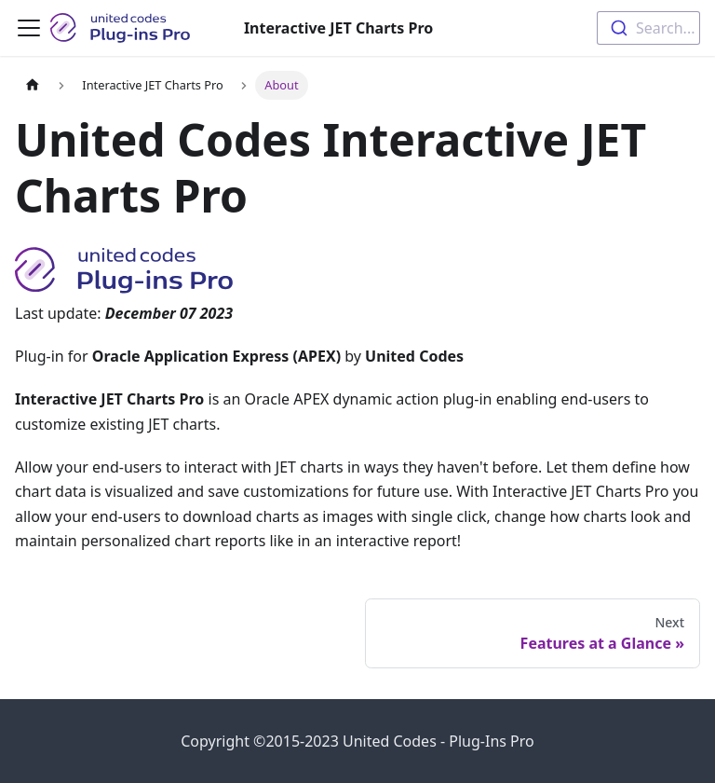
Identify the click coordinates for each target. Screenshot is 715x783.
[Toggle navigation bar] (29, 28)
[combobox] (648, 28)
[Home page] (32, 85)
